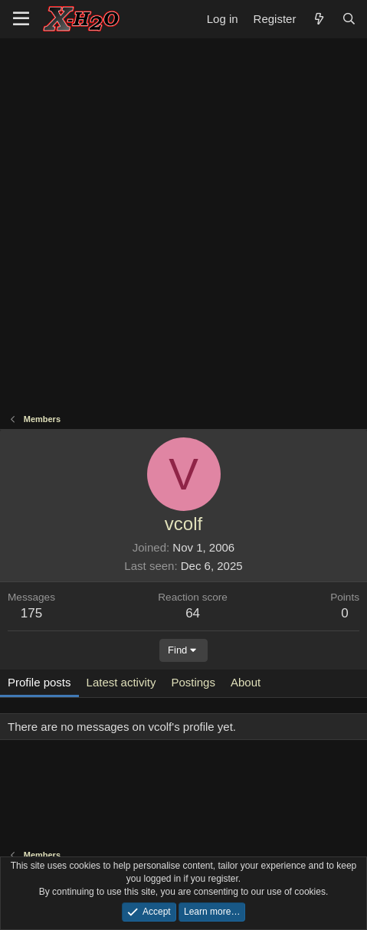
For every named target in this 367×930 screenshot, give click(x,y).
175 (31, 613)
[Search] (349, 19)
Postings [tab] (193, 682)
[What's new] (318, 19)
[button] (21, 19)
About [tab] (246, 682)
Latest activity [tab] (121, 682)
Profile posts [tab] (39, 682)
